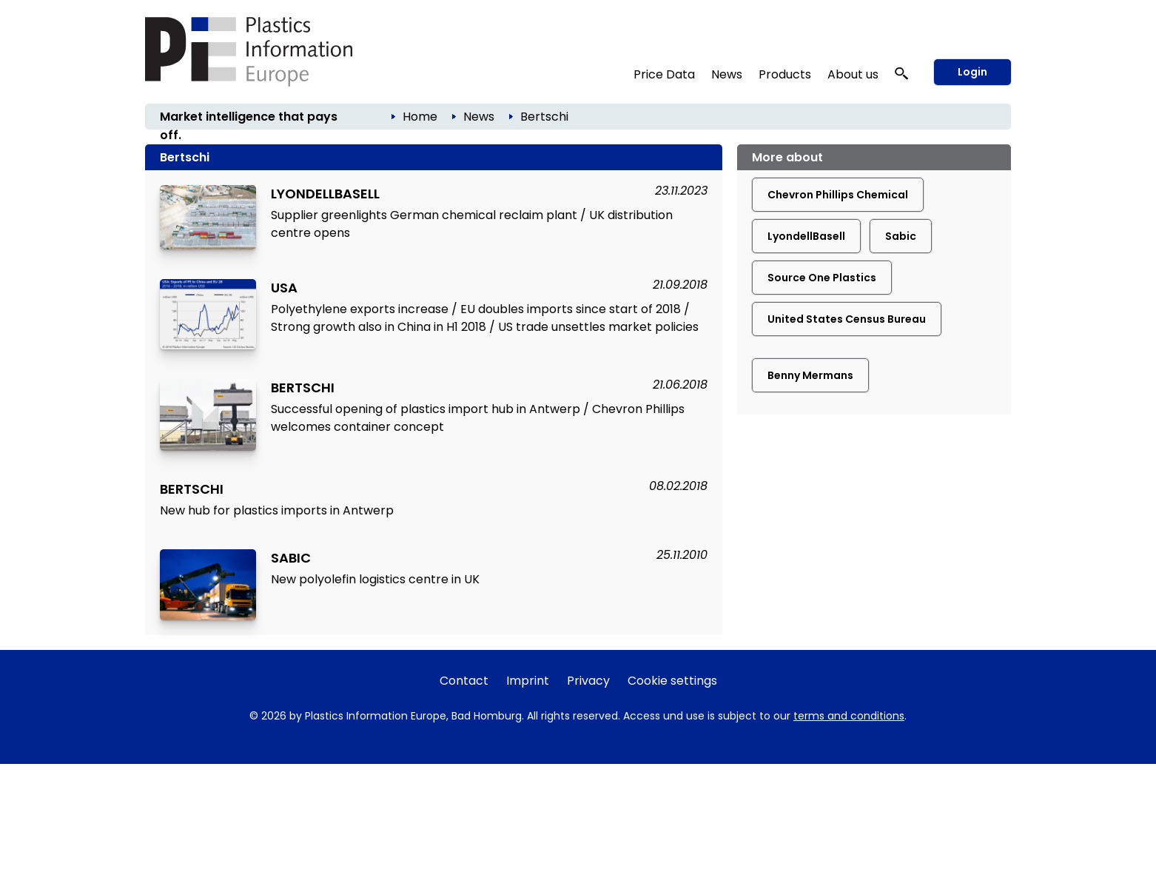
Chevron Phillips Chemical (837, 194)
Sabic (900, 236)
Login (972, 71)
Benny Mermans (810, 375)
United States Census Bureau (846, 319)
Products (785, 74)
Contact (464, 680)
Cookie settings (672, 680)
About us (852, 74)
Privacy (588, 680)
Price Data (664, 74)
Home (420, 116)
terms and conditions (848, 715)
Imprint (527, 680)
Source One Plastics (821, 277)
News (726, 74)
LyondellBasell (806, 236)
